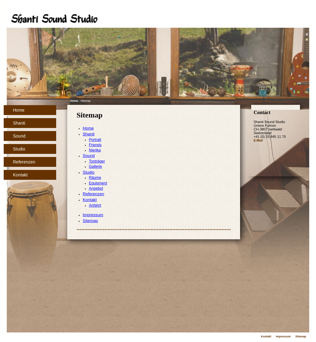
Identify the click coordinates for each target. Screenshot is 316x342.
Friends (95, 145)
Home (18, 110)
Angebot (96, 188)
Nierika (95, 150)
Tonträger (97, 161)
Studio (19, 148)
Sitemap (90, 220)
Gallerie (95, 166)
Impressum (93, 214)
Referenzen (24, 161)
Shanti (19, 123)
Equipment (98, 183)
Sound (19, 136)
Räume (95, 177)
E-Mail (258, 140)
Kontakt (20, 174)
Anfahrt (95, 205)
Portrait (95, 140)
